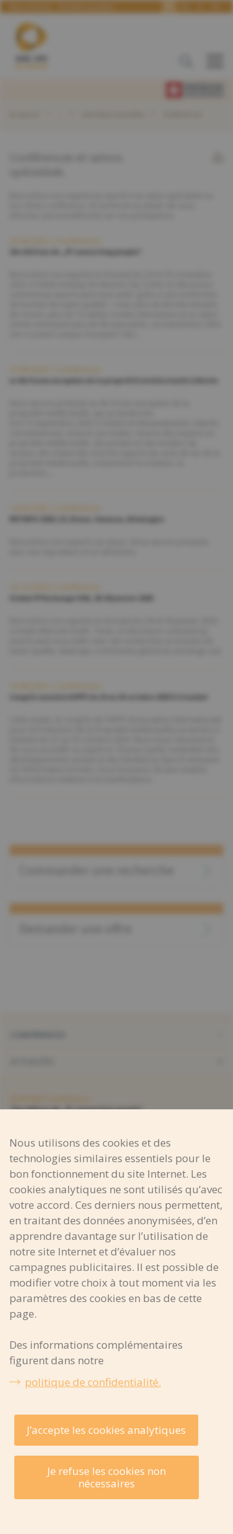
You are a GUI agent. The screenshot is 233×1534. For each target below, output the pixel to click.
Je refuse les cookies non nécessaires (106, 1477)
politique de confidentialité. (93, 1382)
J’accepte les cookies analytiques (106, 1430)
